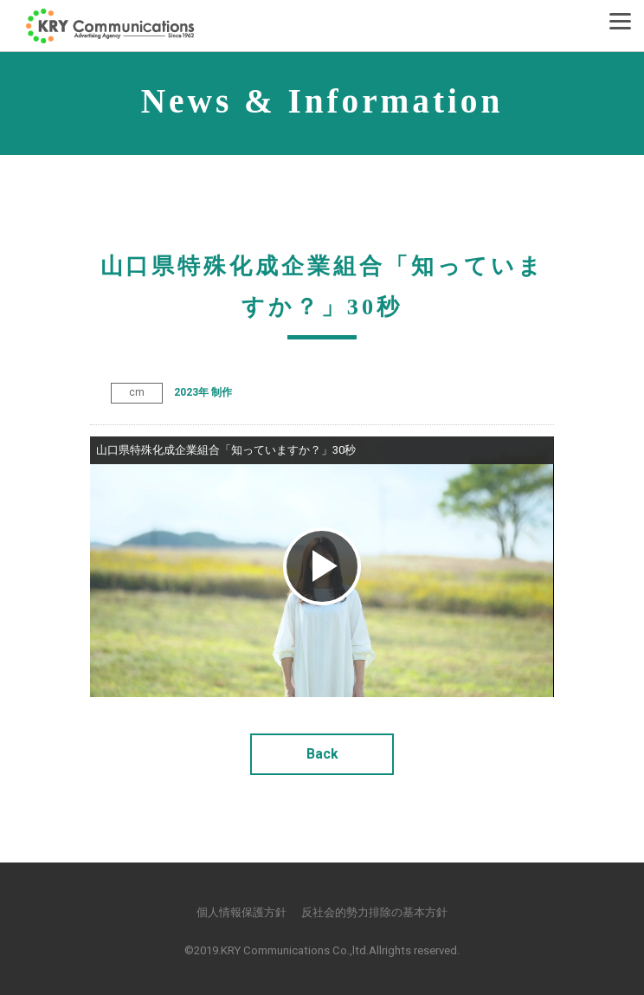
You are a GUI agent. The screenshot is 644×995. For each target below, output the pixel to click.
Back (322, 754)
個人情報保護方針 (241, 912)
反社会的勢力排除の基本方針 (374, 912)
